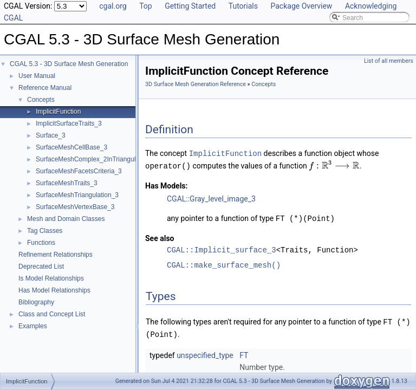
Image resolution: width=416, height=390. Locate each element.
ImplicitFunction (58, 111)
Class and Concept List (51, 314)
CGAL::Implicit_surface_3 (221, 248)
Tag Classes (44, 231)
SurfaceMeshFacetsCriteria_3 (79, 171)
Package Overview (301, 6)
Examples (32, 326)
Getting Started (190, 6)
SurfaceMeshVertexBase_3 (75, 207)
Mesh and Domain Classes (66, 219)
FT (243, 352)
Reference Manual (45, 88)
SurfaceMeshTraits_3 (67, 183)
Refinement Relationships (55, 254)
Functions (41, 242)
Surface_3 (51, 135)
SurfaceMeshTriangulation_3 (77, 195)
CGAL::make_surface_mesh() (224, 263)
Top (145, 6)
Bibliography (36, 302)
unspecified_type (205, 352)
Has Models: (166, 184)
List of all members (388, 60)
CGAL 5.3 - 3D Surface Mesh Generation (69, 64)
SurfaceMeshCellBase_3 (71, 147)
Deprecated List (41, 266)
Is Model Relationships (51, 278)
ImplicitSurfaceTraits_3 (69, 123)
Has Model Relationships (54, 290)
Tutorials (243, 6)
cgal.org (112, 6)
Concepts (41, 99)
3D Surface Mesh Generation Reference (195, 84)
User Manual (36, 76)
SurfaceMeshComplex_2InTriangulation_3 (96, 159)
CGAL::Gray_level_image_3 (211, 197)
